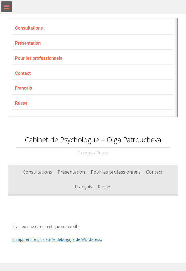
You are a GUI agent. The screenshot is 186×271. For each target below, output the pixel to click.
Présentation (28, 43)
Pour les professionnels (38, 58)
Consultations (29, 28)
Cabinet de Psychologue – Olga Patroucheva (93, 139)
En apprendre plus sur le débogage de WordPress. (57, 239)
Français (23, 88)
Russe (21, 103)
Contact (23, 73)
